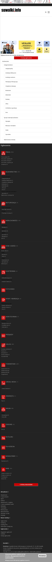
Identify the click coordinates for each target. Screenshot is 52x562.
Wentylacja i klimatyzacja (12, 81)
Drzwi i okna (4, 250)
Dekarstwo (8, 95)
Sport (2, 498)
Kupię (7, 130)
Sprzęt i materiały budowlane (11, 117)
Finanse (3, 351)
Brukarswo (8, 90)
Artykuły (3, 515)
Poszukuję (3, 477)
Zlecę (7, 103)
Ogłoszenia (4, 521)
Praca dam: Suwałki (5, 159)
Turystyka (3, 508)
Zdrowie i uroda (5, 513)
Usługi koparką (9, 68)
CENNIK (3, 534)
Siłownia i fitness (5, 307)
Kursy (3, 417)
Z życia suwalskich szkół (7, 504)
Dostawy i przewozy (5, 349)
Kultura (3, 500)
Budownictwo (5, 61)
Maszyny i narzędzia (11, 125)
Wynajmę (8, 121)
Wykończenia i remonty (9, 139)
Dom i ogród (11, 246)
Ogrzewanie (4, 260)
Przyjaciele (3, 374)
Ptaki (2, 401)
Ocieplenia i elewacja (11, 86)
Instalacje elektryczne (11, 73)
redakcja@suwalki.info (23, 552)
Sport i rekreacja (12, 299)
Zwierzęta (4, 327)
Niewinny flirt (4, 372)
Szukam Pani (4, 368)
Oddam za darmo (5, 473)
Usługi (8, 344)
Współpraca (4, 461)
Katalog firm (4, 524)
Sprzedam (8, 134)
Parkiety (8, 99)
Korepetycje (4, 415)
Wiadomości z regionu (7, 502)
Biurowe (4, 254)
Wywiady (3, 506)
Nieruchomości (11, 220)
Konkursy (3, 522)
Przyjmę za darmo (5, 475)
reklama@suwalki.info (35, 552)
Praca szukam (4, 157)
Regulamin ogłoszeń (6, 532)
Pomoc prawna (4, 354)
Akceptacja (42, 555)
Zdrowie (9, 424)
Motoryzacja (11, 203)
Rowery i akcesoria (6, 305)
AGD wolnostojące (6, 278)
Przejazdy (9, 334)
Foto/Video (10, 289)
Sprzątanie (4, 262)
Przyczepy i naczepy (6, 213)
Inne (7, 112)
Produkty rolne (5, 325)
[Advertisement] (26, 28)
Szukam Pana (4, 370)
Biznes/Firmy (10, 456)
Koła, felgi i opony (6, 209)
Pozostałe (3, 356)
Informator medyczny (7, 526)
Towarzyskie (10, 364)
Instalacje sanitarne (10, 77)
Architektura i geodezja (11, 108)
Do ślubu (9, 437)
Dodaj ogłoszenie (5, 535)
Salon (3, 256)
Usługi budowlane (8, 65)
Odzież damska (5, 388)
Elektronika (10, 271)
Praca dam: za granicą (6, 162)
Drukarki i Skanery (6, 281)
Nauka (8, 408)
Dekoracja (3, 263)
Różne (2, 479)
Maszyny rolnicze (6, 323)
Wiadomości (4, 495)
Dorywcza (3, 164)
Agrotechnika (11, 317)
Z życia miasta (4, 497)
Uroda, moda (11, 382)
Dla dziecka (10, 446)
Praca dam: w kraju (5, 160)
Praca (8, 152)
